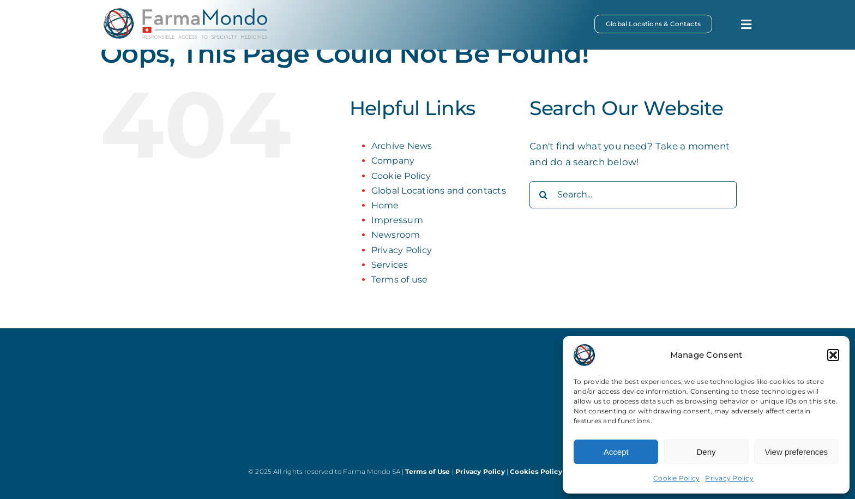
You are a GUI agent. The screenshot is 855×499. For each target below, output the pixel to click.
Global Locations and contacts (438, 190)
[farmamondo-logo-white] (154, 382)
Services (389, 265)
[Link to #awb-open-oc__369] (746, 25)
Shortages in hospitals (380, 405)
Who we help (361, 415)
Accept (616, 451)
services (363, 359)
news (248, 422)
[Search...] (633, 194)
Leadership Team (264, 385)
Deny (705, 451)
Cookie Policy (676, 478)
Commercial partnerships (386, 375)
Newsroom (395, 235)
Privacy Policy (729, 478)
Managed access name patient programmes (395, 390)
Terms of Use (428, 471)
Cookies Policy (537, 471)
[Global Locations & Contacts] (653, 24)
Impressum (397, 220)
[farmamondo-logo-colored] (185, 12)
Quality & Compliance (273, 407)
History (245, 396)
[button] (833, 355)
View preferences (796, 451)
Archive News (401, 146)
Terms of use (399, 279)
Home (385, 205)
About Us (249, 375)
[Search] (543, 194)
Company (393, 160)
